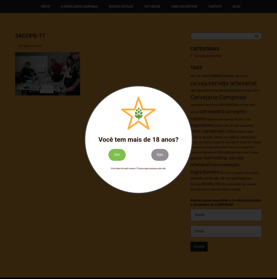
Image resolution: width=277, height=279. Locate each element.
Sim (117, 155)
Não (160, 155)
